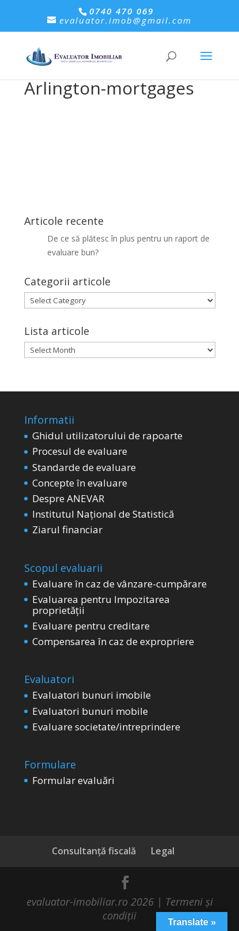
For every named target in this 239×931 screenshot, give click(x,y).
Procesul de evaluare (79, 451)
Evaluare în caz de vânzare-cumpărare (119, 583)
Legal (162, 851)
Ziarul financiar (67, 529)
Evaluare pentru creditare (91, 625)
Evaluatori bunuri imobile (91, 695)
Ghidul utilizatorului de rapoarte (107, 435)
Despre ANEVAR (68, 498)
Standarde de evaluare (84, 467)
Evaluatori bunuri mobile (90, 711)
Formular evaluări (73, 780)
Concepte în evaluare (79, 482)
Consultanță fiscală (94, 851)
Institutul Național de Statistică (103, 514)
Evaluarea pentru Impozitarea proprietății (101, 605)
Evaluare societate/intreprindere (106, 726)
